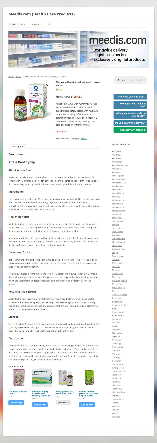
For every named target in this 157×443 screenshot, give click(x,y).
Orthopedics (117, 364)
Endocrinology (118, 287)
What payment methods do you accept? (131, 114)
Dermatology (117, 263)
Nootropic (116, 350)
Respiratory (117, 388)
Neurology (116, 343)
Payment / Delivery (17, 24)
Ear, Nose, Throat (119, 280)
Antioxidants (117, 203)
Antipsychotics (118, 210)
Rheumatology (118, 392)
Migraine (116, 336)
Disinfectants (117, 273)
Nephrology (117, 340)
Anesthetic (116, 158)
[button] (47, 85)
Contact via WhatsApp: (133, 130)
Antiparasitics (118, 207)
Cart (49, 24)
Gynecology (117, 298)
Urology (115, 402)
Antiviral (115, 224)
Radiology (116, 385)
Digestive (116, 270)
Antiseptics (117, 217)
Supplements (118, 399)
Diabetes (116, 266)
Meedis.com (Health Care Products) (41, 14)
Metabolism (117, 333)
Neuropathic (117, 347)
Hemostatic (117, 301)
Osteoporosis (118, 367)
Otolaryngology (119, 371)
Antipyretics (117, 214)
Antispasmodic (118, 221)
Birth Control (117, 231)
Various (115, 409)
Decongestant (118, 256)
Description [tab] (17, 146)
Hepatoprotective (120, 305)
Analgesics (116, 151)
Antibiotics (116, 172)
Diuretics (116, 277)
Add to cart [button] (16, 402)
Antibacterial (117, 168)
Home (11, 76)
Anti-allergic (117, 161)
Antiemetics (117, 189)
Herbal (18, 76)
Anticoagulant (118, 175)
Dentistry (116, 259)
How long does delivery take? (133, 105)
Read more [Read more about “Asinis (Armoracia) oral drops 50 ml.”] (63, 402)
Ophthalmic (117, 360)
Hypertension (118, 315)
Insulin (115, 326)
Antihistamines (118, 200)
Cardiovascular (118, 238)
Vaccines (116, 406)
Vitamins (116, 416)
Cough (115, 252)
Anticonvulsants (119, 179)
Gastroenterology (119, 294)
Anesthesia (117, 154)
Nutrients (116, 354)
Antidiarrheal (117, 186)
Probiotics (116, 378)
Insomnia (116, 322)
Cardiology (116, 235)
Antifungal (116, 196)
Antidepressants (119, 182)
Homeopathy (118, 312)
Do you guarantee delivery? (130, 123)
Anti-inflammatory (120, 165)
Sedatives (116, 395)
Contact (36, 24)
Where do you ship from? (131, 96)
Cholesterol (117, 245)
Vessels (115, 413)
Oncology (116, 357)
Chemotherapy (118, 242)
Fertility (115, 291)
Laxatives (116, 329)
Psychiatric (116, 381)
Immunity (116, 319)
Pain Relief (116, 374)
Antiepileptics (118, 193)
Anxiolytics (116, 228)
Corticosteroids (118, 249)
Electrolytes (117, 284)
